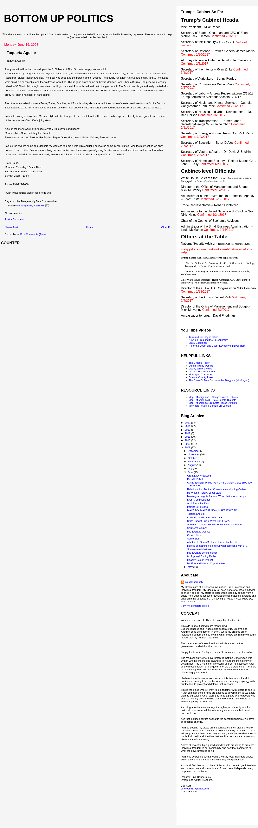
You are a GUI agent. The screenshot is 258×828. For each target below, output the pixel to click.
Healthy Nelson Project (200, 559)
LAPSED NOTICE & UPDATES (204, 517)
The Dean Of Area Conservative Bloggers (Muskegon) (219, 380)
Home (89, 227)
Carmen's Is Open (197, 528)
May (190, 566)
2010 (188, 440)
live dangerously (194, 582)
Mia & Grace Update (198, 531)
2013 (188, 429)
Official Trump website (201, 365)
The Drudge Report (199, 362)
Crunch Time (194, 535)
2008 (188, 447)
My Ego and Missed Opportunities (206, 563)
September (194, 461)
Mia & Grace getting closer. (202, 552)
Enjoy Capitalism (198, 342)
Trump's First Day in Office (203, 337)
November (194, 454)
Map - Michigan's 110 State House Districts (213, 402)
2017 (188, 422)
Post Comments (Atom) (33, 234)
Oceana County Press (201, 377)
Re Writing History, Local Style (204, 492)
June (191, 472)
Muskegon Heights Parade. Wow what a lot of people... (217, 496)
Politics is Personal (197, 506)
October (192, 458)
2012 (188, 433)
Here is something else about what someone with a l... (217, 545)
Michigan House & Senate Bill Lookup (210, 405)
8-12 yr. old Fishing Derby (201, 556)
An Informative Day (198, 503)
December (194, 450)
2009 (188, 443)
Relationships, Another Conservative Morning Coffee (216, 489)
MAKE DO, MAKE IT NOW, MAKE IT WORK (212, 510)
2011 (188, 436)
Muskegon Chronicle (200, 374)
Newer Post (11, 227)
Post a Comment (14, 219)
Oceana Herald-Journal (202, 371)
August (192, 465)
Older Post (167, 227)
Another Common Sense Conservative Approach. (214, 524)
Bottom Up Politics (58, 18)
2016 (188, 426)
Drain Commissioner (198, 499)
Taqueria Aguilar (196, 513)
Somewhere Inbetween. (200, 549)
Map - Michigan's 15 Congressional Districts (213, 397)
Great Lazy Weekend (199, 475)
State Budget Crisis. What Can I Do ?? (208, 521)
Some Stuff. (193, 538)
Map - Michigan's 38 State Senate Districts (212, 400)
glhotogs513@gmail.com (195, 788)
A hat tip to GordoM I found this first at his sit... (213, 542)
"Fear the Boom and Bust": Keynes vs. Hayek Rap (217, 345)
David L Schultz (196, 479)
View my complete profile (195, 605)
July (190, 468)
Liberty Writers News (200, 368)
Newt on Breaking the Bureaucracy (208, 339)
